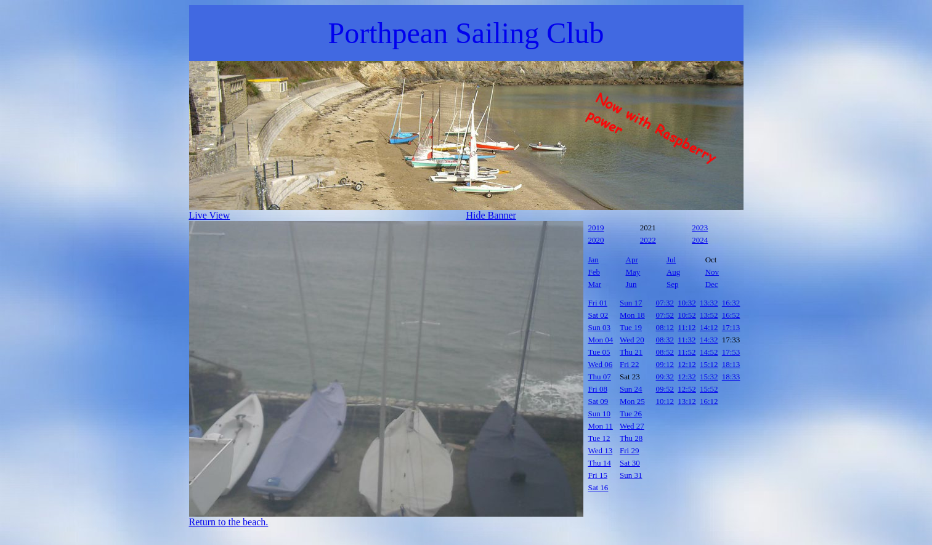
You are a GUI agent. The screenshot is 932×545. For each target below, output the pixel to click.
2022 (648, 239)
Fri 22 (629, 364)
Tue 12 (599, 438)
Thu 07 (599, 376)
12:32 (687, 376)
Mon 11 (600, 425)
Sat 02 (598, 315)
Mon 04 (601, 339)
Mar (595, 284)
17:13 (731, 327)
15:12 (709, 364)
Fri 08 (597, 389)
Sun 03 (599, 327)
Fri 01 (597, 302)
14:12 (709, 327)
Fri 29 (629, 450)
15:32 (709, 376)
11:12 (686, 327)
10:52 (687, 315)
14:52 (709, 352)
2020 (596, 239)
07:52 (665, 315)
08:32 (665, 339)
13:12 (687, 401)
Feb (594, 272)
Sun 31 (631, 475)
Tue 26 (631, 413)
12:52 (687, 389)
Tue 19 (631, 327)
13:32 (709, 302)
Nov (712, 272)
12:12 (687, 364)
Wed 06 (600, 364)
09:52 (665, 389)
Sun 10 (599, 413)
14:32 (709, 339)
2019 (596, 227)
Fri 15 (597, 475)
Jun (631, 284)
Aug (673, 272)
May (633, 272)
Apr (632, 259)
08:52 (665, 352)
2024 (700, 239)
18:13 (731, 364)
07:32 (665, 302)
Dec (711, 284)
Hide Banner (491, 215)
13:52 (709, 315)
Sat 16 (598, 487)
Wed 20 (632, 339)
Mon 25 (632, 401)
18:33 (731, 376)
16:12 (709, 401)
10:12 (665, 401)
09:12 (665, 364)
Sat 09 (598, 401)
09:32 (665, 376)
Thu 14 (599, 462)
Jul (671, 259)
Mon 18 (632, 315)
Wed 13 (600, 450)
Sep (673, 284)
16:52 (731, 315)
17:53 (731, 352)
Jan (593, 259)
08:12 (665, 327)
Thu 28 (631, 438)
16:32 (731, 302)
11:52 (686, 352)
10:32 (687, 302)
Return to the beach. (229, 522)
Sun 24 (631, 389)
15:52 (709, 389)
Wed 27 (632, 425)
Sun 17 (631, 302)
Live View (209, 215)
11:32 (686, 339)
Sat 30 (630, 462)
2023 (700, 227)
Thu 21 (631, 352)
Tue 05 (599, 352)
